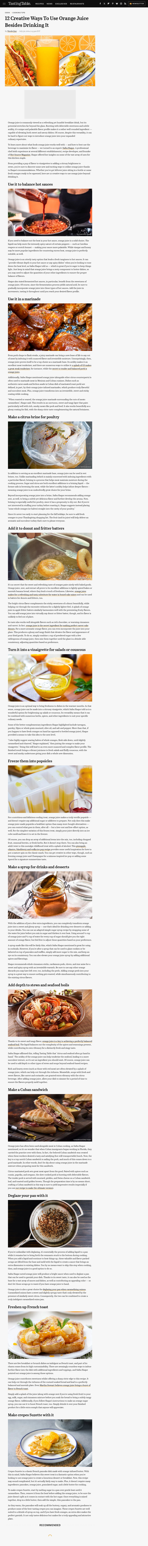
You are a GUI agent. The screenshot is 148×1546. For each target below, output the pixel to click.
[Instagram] (121, 4)
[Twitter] (104, 4)
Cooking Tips (18, 12)
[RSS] (125, 4)
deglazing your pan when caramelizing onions (64, 1289)
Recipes (39, 3)
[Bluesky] (117, 4)
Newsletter (137, 3)
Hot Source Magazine (20, 154)
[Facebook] (100, 4)
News (49, 3)
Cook (7, 12)
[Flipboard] (108, 4)
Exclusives (61, 3)
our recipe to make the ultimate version (34, 1187)
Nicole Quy (12, 31)
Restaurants (77, 3)
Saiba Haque (68, 147)
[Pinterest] (113, 4)
